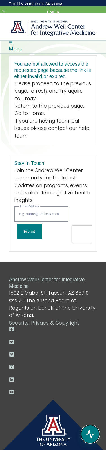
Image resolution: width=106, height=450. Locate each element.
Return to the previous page (48, 105)
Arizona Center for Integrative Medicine (53, 29)
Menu (16, 46)
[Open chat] (90, 434)
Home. (37, 113)
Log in (30, 11)
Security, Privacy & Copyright (44, 323)
